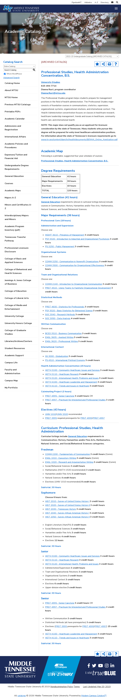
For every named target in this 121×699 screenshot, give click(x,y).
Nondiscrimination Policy (61, 688)
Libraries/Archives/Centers (18, 342)
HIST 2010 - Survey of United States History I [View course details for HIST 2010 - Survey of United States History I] (67, 502)
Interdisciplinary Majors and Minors (17, 219)
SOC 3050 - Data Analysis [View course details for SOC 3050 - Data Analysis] (57, 319)
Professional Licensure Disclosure (17, 251)
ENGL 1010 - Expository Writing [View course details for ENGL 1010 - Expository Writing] (60, 459)
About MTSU (11, 91)
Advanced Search (11, 79)
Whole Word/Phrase (14, 75)
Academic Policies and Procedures (16, 147)
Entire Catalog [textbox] (9, 68)
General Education (14, 177)
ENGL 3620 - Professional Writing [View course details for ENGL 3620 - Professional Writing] (61, 342)
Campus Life (11, 364)
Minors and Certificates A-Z (18, 208)
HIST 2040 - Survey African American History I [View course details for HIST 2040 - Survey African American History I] (67, 514)
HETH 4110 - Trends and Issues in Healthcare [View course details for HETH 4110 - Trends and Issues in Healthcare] (67, 387)
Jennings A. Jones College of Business (18, 283)
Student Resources (15, 349)
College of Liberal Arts (17, 299)
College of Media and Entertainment (16, 308)
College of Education (16, 292)
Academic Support (14, 356)
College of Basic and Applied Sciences (15, 262)
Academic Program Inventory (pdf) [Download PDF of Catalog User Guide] (14, 229)
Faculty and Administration (12, 373)
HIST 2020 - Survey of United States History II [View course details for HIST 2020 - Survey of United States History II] (67, 506)
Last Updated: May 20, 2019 (97, 688)
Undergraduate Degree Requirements (17, 168)
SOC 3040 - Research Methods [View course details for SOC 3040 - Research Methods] (60, 315)
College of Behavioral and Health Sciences (18, 272)
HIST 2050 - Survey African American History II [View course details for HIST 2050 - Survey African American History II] (67, 518)
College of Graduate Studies (15, 333)
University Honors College (18, 324)
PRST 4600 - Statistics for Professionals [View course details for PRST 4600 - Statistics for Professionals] (64, 308)
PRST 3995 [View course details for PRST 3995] (51, 419)
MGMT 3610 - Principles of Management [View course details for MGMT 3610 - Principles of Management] (64, 236)
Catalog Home (12, 84)
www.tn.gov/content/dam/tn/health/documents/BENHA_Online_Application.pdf (79, 141)
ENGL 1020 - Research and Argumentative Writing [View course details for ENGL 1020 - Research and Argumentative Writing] (69, 463)
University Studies (50, 83)
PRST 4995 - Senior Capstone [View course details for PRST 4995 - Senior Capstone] (59, 397)
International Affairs (15, 138)
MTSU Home (11, 98)
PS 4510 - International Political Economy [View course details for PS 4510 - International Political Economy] (65, 361)
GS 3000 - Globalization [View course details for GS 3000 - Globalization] (56, 357)
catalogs (22, 697)
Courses (9, 184)
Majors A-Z (10, 199)
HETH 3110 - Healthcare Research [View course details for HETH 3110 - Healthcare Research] (62, 375)
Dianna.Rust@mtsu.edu (53, 94)
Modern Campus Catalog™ (94, 697)
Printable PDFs (12, 113)
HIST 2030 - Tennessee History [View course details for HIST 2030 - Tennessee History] (60, 510)
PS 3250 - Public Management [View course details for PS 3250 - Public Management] (59, 247)
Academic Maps (13, 191)
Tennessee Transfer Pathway (15, 240)
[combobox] (92, 57)
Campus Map (11, 381)
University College (14, 317)
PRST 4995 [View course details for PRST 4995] (86, 419)
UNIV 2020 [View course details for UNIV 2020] (62, 415)
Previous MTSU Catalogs (18, 106)
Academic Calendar (15, 120)
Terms (77, 688)
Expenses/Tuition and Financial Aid (16, 158)
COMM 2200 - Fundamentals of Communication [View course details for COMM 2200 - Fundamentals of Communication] (67, 455)
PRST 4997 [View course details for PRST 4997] (99, 419)
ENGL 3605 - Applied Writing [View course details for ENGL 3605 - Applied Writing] (59, 338)
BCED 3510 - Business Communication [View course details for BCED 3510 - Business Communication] (63, 334)
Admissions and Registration (13, 129)
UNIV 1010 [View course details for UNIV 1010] (50, 415)
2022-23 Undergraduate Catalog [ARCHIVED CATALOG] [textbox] (88, 58)
